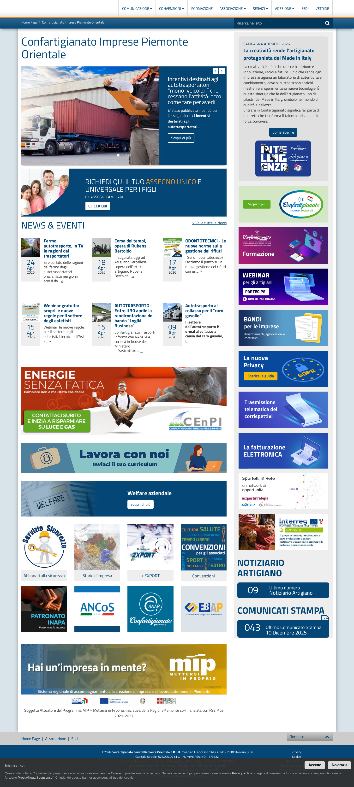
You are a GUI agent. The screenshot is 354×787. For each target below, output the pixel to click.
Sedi (305, 8)
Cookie (296, 756)
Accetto (314, 765)
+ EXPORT (150, 575)
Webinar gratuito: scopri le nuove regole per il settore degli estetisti (63, 313)
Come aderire (283, 132)
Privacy (296, 752)
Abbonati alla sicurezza (44, 575)
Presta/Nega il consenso (35, 777)
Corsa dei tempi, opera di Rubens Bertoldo (130, 245)
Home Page (29, 22)
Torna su (309, 737)
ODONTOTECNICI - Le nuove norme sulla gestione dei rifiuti (205, 245)
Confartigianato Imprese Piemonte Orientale (38, 9)
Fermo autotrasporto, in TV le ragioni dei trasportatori (63, 248)
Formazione (202, 8)
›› (62, 281)
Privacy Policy (242, 773)
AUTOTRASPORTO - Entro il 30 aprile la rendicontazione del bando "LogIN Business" (134, 315)
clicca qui (97, 206)
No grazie (339, 765)
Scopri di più (181, 138)
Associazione (233, 8)
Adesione (284, 8)
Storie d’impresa (97, 575)
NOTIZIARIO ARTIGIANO (260, 568)
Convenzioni (171, 8)
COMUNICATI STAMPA (283, 610)
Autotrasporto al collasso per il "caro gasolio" (204, 310)
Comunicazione (137, 8)
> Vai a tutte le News (209, 223)
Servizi (260, 8)
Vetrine (322, 8)
